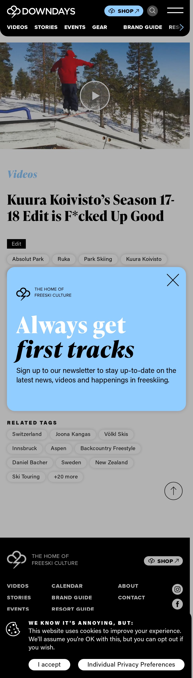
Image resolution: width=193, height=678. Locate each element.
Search (152, 11)
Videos (17, 27)
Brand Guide (142, 27)
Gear (99, 27)
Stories (46, 27)
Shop (128, 11)
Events (75, 27)
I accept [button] (49, 664)
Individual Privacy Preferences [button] (131, 664)
